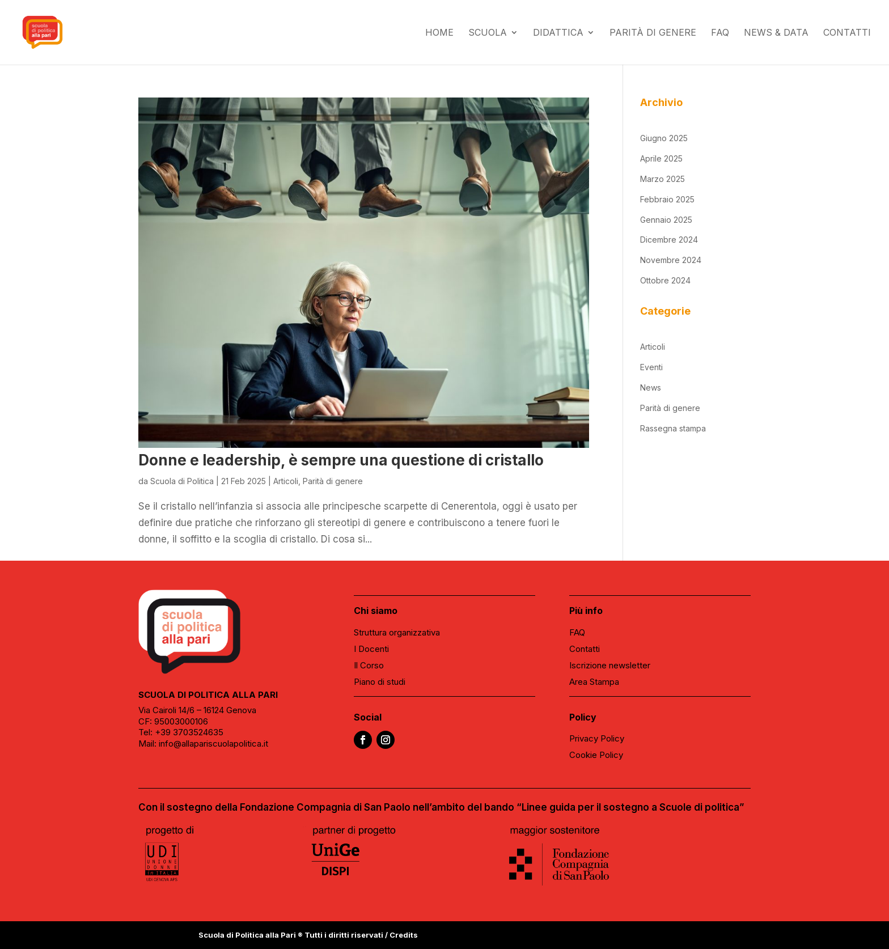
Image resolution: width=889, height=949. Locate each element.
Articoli (285, 481)
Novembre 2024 (670, 260)
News (650, 387)
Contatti (847, 33)
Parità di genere (652, 33)
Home (439, 33)
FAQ (720, 33)
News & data (776, 33)
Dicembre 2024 (669, 239)
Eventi (651, 367)
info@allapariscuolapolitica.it (213, 743)
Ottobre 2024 (665, 280)
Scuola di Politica (182, 481)
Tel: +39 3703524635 (180, 732)
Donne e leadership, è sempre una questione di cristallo (341, 460)
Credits (404, 934)
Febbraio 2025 (667, 199)
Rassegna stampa (673, 428)
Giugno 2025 (664, 138)
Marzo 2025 (662, 179)
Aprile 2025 (661, 158)
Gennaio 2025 (666, 219)
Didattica (558, 33)
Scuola (487, 33)
